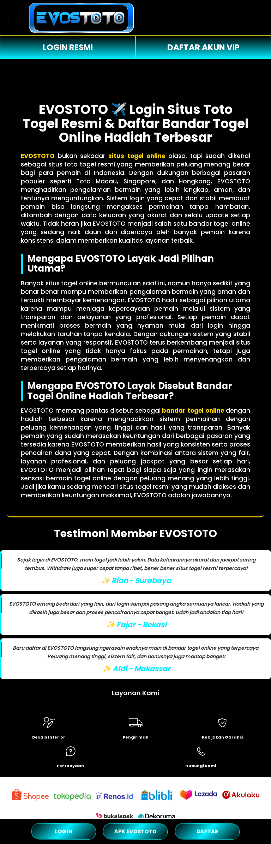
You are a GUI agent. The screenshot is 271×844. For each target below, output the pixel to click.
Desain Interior (48, 737)
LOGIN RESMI (68, 47)
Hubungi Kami (200, 766)
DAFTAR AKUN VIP (203, 47)
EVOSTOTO (38, 156)
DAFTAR (207, 831)
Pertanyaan (70, 766)
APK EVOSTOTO (135, 831)
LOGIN (63, 831)
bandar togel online (193, 410)
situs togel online (136, 156)
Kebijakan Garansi (222, 737)
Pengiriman (136, 737)
